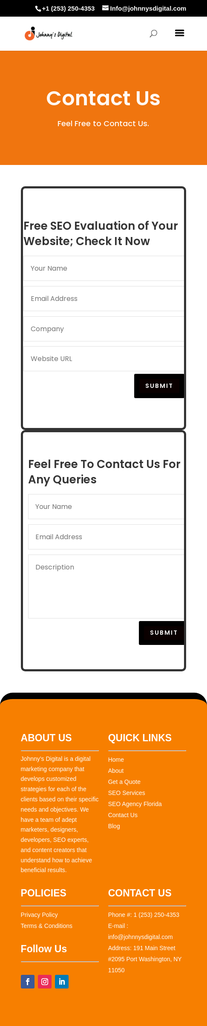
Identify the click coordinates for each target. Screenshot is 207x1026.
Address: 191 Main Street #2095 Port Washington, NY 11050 (145, 959)
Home (116, 759)
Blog (114, 826)
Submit (161, 385)
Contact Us (123, 815)
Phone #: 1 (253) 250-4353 (143, 914)
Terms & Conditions (46, 925)
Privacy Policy (39, 914)
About (116, 770)
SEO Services (126, 792)
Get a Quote (124, 781)
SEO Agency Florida (135, 804)
